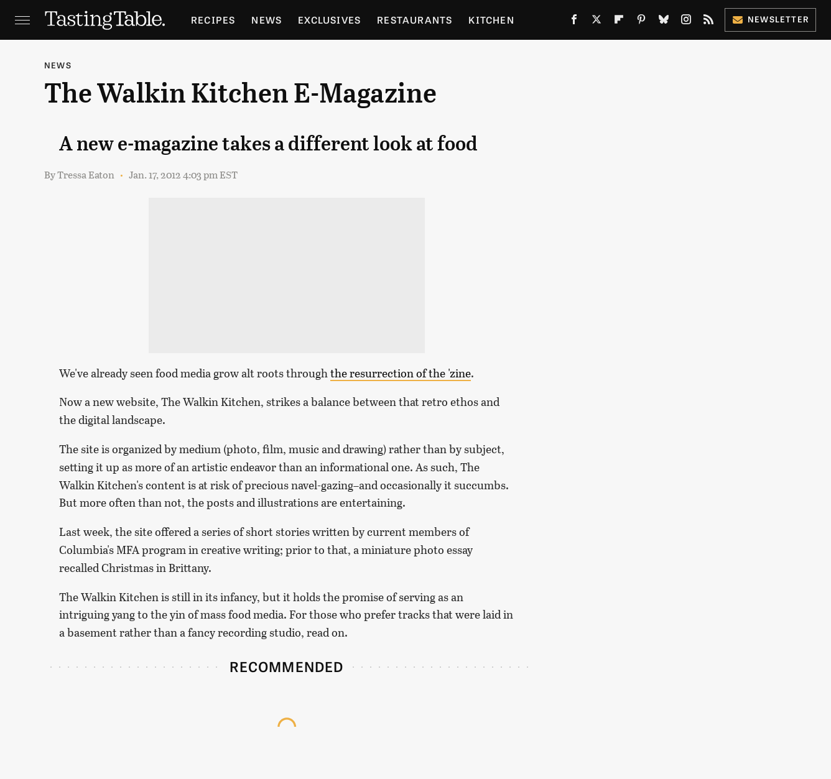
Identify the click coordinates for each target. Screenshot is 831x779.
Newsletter (770, 19)
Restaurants (414, 19)
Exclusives (329, 19)
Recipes (213, 19)
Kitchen (491, 19)
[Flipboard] (619, 22)
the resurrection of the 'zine (400, 373)
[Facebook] (574, 22)
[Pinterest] (641, 22)
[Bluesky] (663, 22)
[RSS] (708, 22)
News (266, 19)
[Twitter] (596, 22)
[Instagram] (686, 22)
